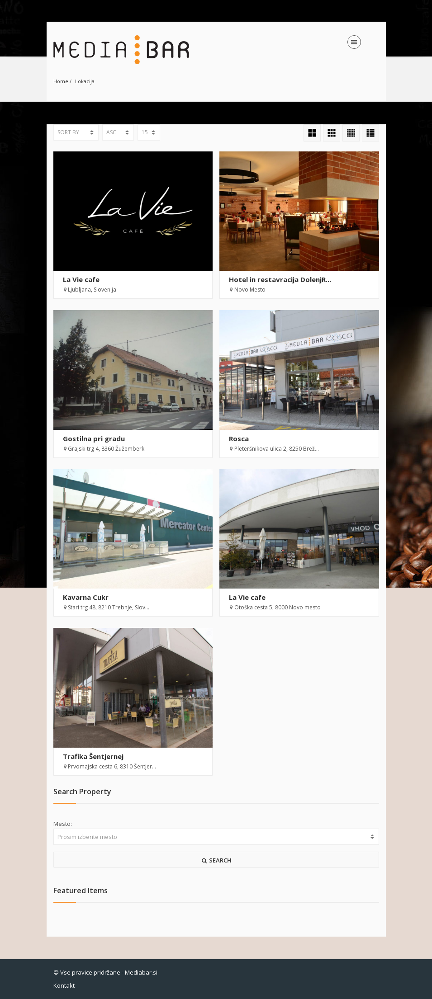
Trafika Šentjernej (93, 756)
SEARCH (216, 860)
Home (60, 81)
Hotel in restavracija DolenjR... (280, 279)
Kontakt (64, 985)
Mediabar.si (141, 972)
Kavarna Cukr (86, 597)
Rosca (239, 438)
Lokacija (85, 81)
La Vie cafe (81, 279)
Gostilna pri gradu (94, 438)
